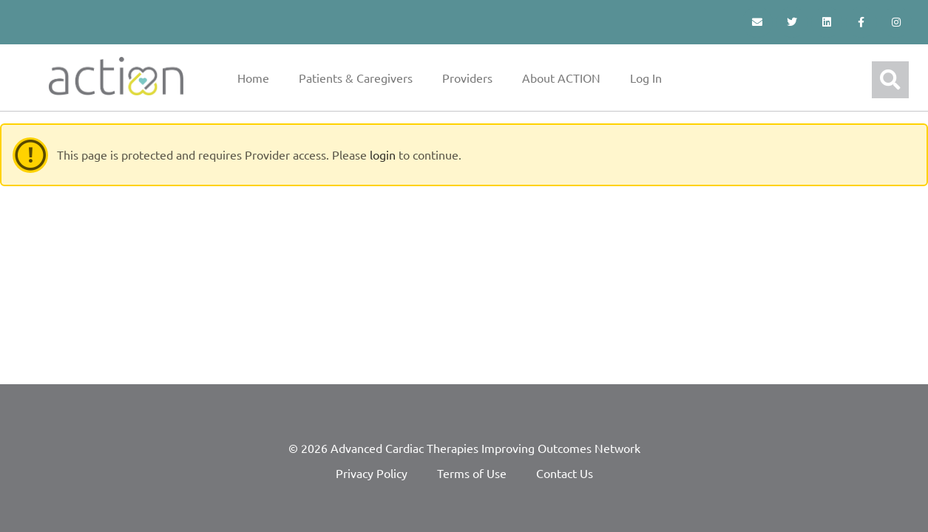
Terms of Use (472, 473)
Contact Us (564, 473)
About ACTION (561, 77)
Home (253, 77)
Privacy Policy (371, 473)
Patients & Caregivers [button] (356, 77)
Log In (646, 77)
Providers (467, 77)
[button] (890, 79)
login (383, 154)
